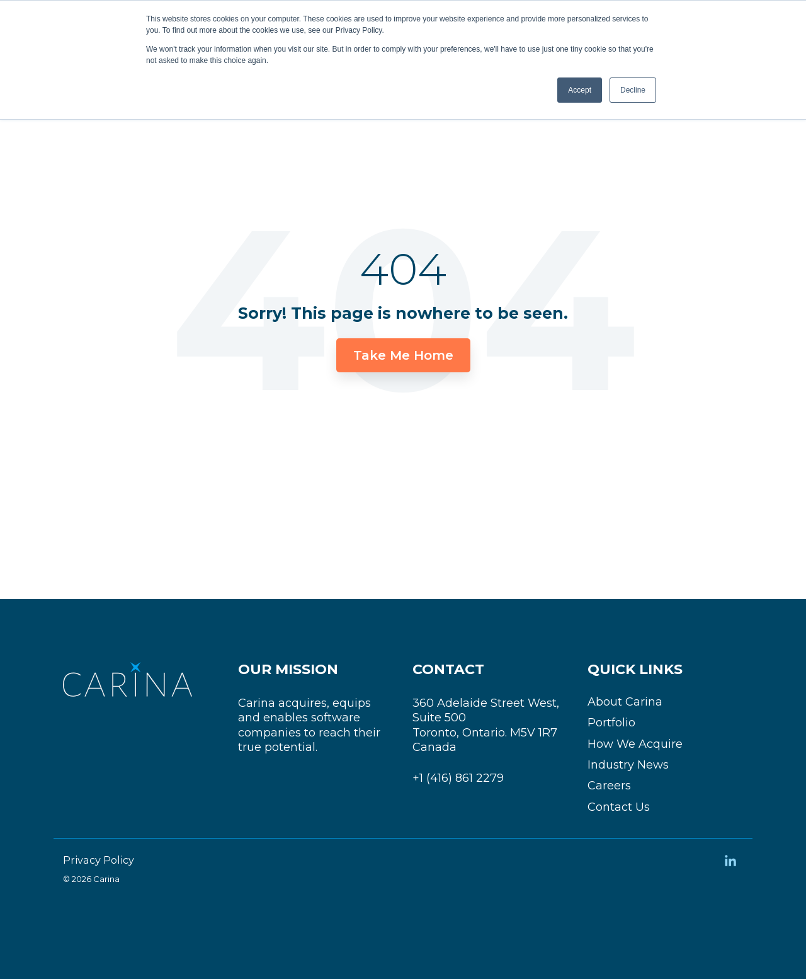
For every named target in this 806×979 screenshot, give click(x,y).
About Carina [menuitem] (624, 702)
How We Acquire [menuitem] (635, 744)
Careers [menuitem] (609, 786)
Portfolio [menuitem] (611, 723)
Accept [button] (579, 90)
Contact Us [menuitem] (618, 807)
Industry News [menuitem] (628, 765)
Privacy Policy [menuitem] (98, 860)
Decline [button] (632, 90)
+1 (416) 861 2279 (458, 778)
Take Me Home (403, 355)
